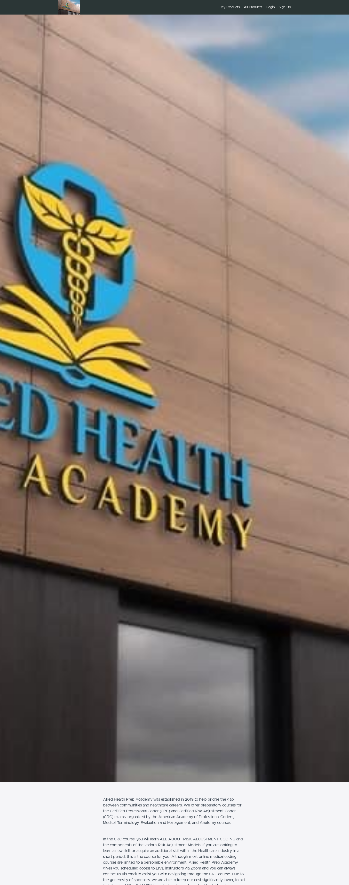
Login (270, 7)
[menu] (254, 7)
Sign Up (285, 7)
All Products (253, 7)
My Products (230, 7)
